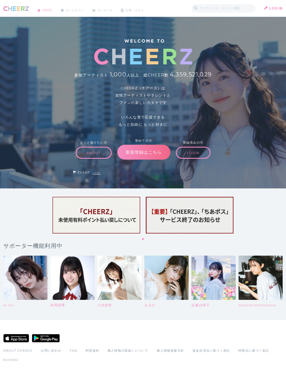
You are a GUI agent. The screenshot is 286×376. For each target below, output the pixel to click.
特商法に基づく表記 (253, 350)
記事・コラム (149, 8)
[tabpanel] (96, 215)
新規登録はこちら (144, 152)
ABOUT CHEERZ (17, 350)
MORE (96, 173)
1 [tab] (143, 239)
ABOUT (94, 153)
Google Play (46, 338)
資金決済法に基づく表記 (211, 350)
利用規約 (92, 350)
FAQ (73, 350)
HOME (49, 8)
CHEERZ (16, 8)
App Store (16, 338)
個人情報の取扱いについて (128, 350)
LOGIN (276, 8)
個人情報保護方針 (170, 350)
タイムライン (80, 8)
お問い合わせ (51, 350)
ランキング (115, 8)
